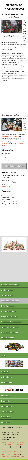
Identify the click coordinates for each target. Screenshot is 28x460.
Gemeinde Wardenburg (8, 161)
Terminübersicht (7, 295)
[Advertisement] (14, 97)
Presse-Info (5, 401)
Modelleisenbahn (7, 338)
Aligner (16, 454)
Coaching (12, 442)
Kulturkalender (6, 377)
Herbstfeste (5, 449)
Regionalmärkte (7, 290)
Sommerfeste (15, 447)
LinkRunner (5, 456)
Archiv (3, 355)
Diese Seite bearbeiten (14, 166)
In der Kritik (5, 396)
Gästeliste (5, 372)
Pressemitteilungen (17, 456)
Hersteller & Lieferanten (10, 332)
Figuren (9, 454)
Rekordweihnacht (7, 306)
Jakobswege (19, 444)
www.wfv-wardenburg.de (9, 205)
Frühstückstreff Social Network (9, 136)
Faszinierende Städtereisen (11, 322)
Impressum (5, 422)
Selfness (4, 442)
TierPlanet (10, 444)
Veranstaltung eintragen (10, 301)
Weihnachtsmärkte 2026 (10, 285)
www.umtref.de (6, 186)
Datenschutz (5, 417)
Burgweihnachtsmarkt (9, 317)
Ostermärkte (5, 447)
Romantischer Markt (8, 311)
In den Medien (6, 406)
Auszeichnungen (7, 411)
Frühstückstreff (6, 382)
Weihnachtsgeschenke (9, 327)
